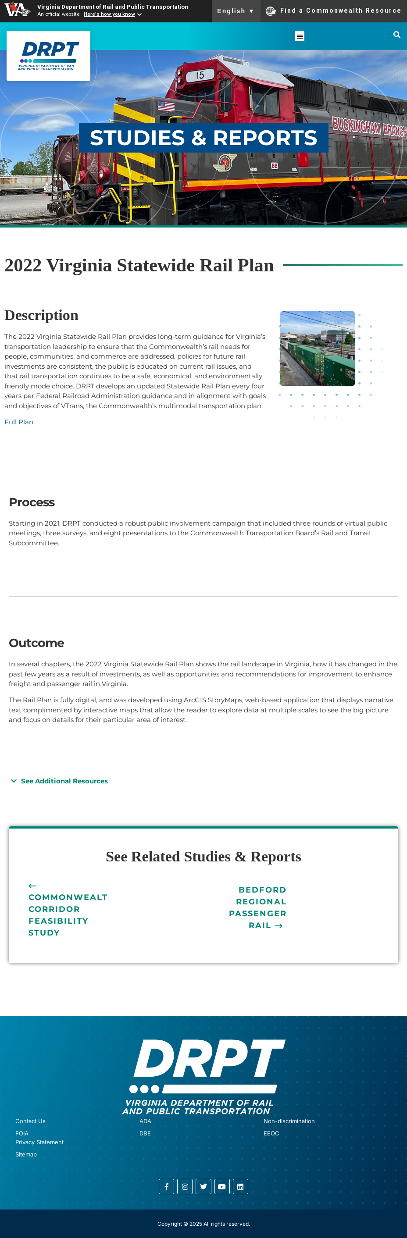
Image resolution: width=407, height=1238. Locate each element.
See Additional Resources (64, 781)
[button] (300, 36)
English (236, 10)
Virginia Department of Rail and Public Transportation (112, 6)
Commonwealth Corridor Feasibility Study (72, 915)
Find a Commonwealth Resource (334, 11)
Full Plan (18, 422)
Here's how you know (109, 14)
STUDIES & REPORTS (204, 137)
